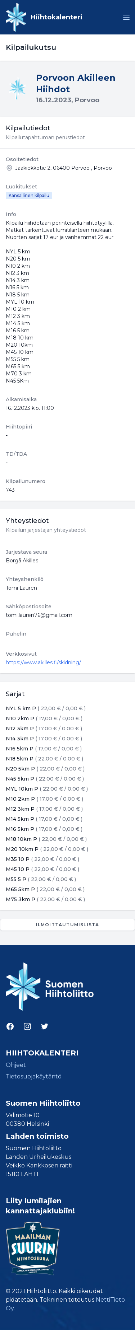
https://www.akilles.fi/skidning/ (43, 662)
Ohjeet (16, 1065)
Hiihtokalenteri (56, 17)
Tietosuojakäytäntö (34, 1076)
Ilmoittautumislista (67, 924)
